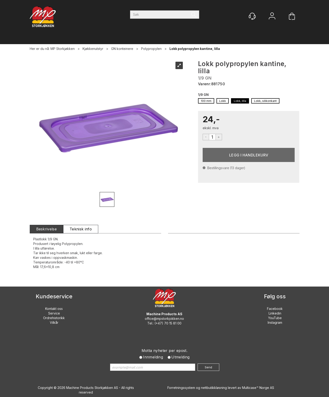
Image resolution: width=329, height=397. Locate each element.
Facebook (275, 309)
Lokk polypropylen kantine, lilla (194, 49)
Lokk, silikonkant (265, 101)
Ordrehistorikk (54, 318)
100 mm (206, 101)
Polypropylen (151, 49)
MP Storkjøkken (62, 49)
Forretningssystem (181, 388)
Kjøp (249, 155)
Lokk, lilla (240, 101)
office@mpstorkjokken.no (164, 319)
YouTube (275, 318)
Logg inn (272, 16)
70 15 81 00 (172, 323)
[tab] (46, 229)
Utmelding (180, 357)
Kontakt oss (54, 309)
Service (54, 313)
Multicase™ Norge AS (258, 388)
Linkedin (275, 313)
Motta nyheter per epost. (165, 350)
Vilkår (54, 322)
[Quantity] (212, 137)
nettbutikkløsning (214, 388)
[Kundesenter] (252, 16)
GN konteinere (122, 49)
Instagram (275, 322)
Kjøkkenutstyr (93, 49)
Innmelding (153, 357)
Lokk (222, 101)
